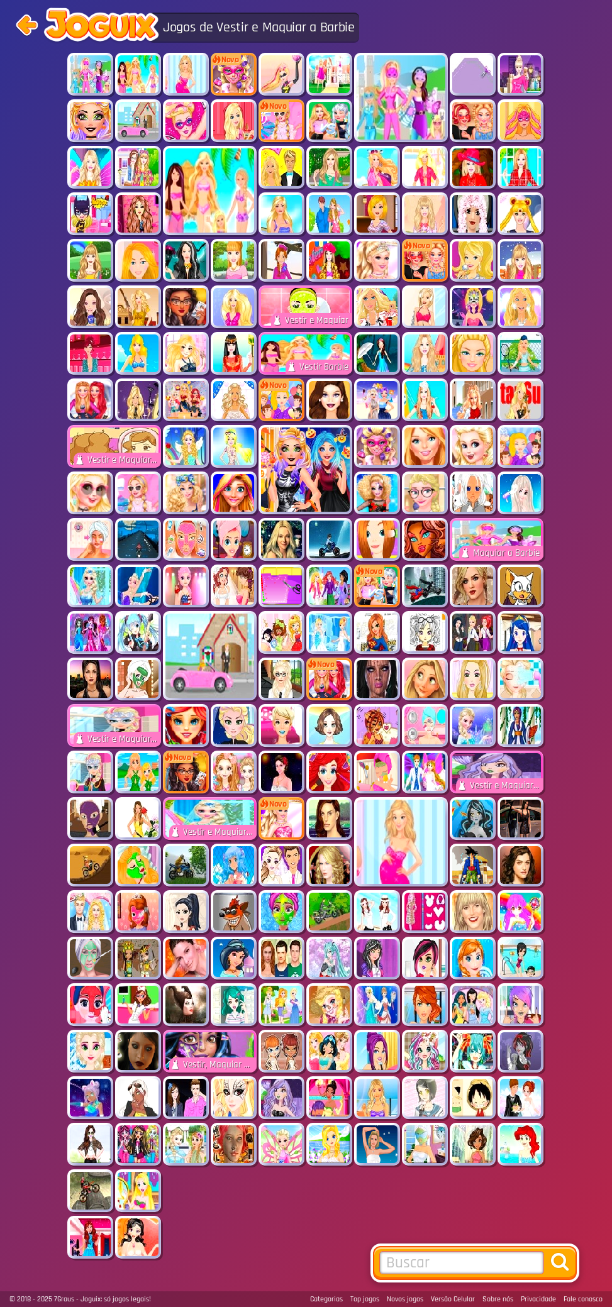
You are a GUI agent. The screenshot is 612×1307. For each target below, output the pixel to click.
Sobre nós (497, 1299)
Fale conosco (583, 1299)
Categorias (326, 1299)
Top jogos (364, 1299)
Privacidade (538, 1299)
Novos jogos (405, 1299)
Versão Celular (453, 1299)
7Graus (64, 1299)
